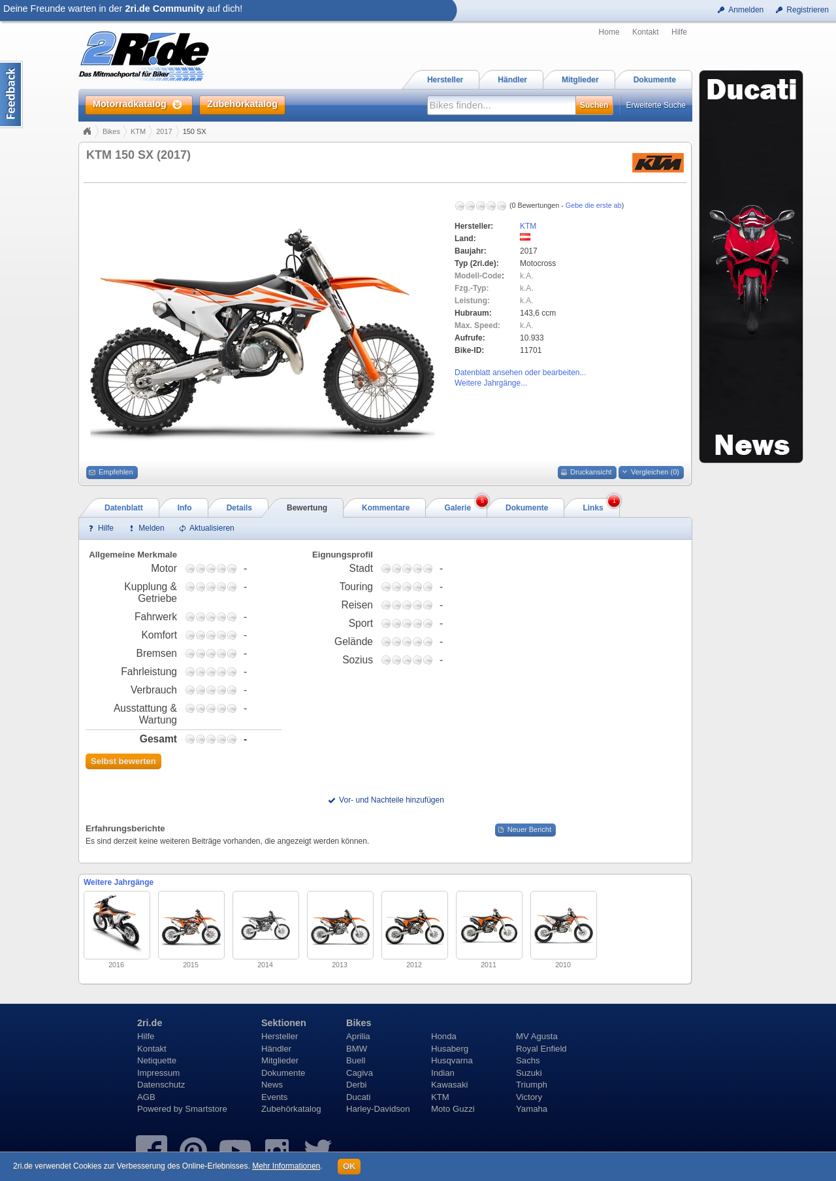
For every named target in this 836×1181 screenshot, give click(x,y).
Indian (443, 1073)
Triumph (531, 1085)
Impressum (158, 1073)
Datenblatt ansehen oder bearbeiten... (520, 372)
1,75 (200, 568)
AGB (146, 1097)
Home (609, 32)
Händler (276, 1049)
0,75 (190, 568)
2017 (164, 131)
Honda (444, 1036)
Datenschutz (161, 1085)
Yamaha (531, 1109)
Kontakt (645, 32)
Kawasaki (449, 1085)
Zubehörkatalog (291, 1109)
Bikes (111, 131)
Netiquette (156, 1060)
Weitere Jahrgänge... (491, 383)
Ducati (358, 1097)
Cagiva (359, 1073)
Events (274, 1097)
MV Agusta (537, 1036)
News (272, 1085)
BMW (356, 1049)
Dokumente (283, 1073)
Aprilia (358, 1036)
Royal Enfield (541, 1049)
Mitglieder (279, 1060)
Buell (355, 1060)
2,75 (211, 568)
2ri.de (149, 1023)
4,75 (232, 568)
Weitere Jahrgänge (118, 882)
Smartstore (206, 1109)
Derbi (356, 1085)
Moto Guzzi (453, 1109)
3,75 (221, 568)
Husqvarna (452, 1060)
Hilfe (679, 32)
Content (11, 94)
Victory (529, 1097)
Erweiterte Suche (656, 105)
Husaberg (449, 1049)
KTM (138, 131)
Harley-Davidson (378, 1109)
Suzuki (529, 1073)
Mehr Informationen (286, 1166)
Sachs (528, 1060)
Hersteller (279, 1036)
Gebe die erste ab (594, 205)
